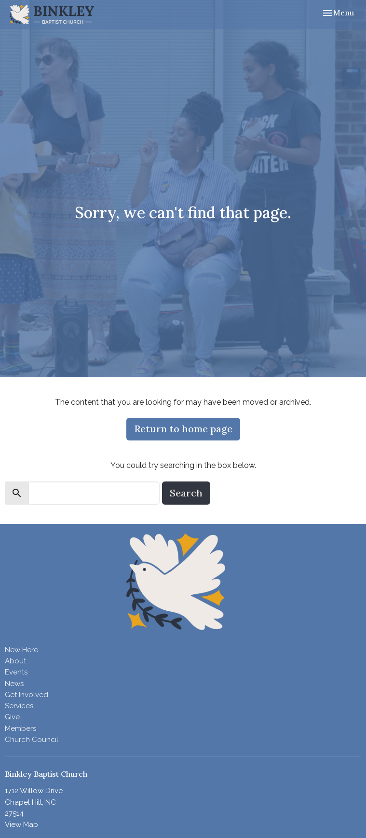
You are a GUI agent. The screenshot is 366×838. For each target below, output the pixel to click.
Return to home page (183, 429)
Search (186, 493)
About (15, 661)
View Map (21, 824)
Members (20, 728)
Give (12, 717)
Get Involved (26, 694)
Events (16, 672)
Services (19, 705)
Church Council (31, 739)
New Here (21, 650)
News (14, 683)
